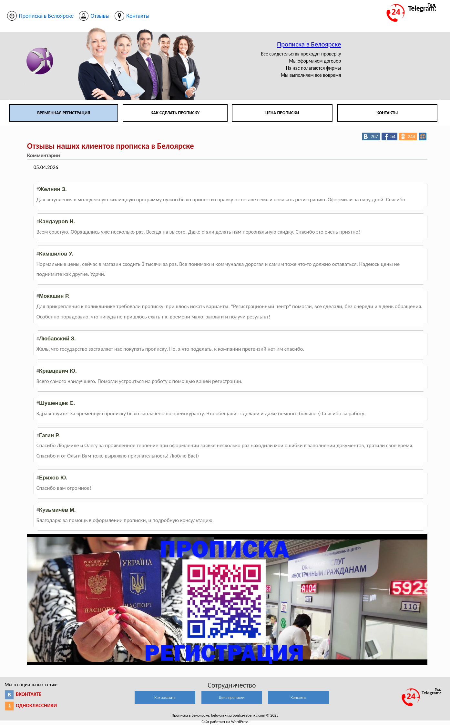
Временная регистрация (63, 113)
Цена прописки (282, 113)
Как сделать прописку (175, 113)
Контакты (387, 113)
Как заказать (164, 697)
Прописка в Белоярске (309, 44)
